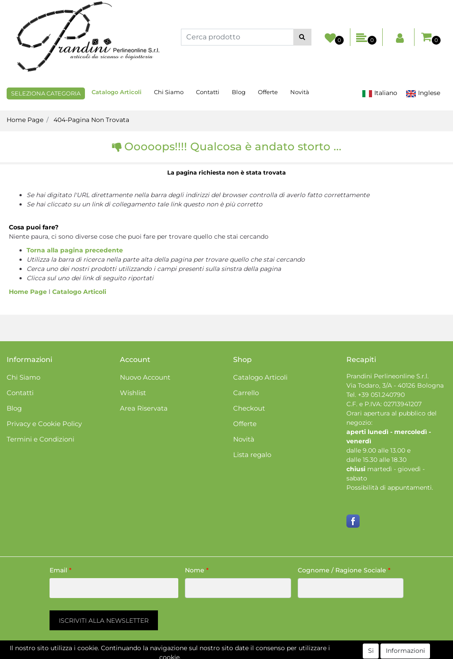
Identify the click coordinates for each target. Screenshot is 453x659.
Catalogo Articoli (117, 91)
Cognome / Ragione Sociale (344, 570)
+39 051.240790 (381, 395)
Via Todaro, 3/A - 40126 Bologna (395, 385)
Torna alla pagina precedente (75, 250)
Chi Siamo (169, 91)
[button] (302, 37)
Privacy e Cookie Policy (44, 423)
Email (61, 570)
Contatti (207, 91)
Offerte (268, 91)
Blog (239, 91)
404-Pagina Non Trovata (91, 120)
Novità (299, 91)
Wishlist (133, 393)
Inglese (423, 93)
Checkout (249, 408)
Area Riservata (144, 408)
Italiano (379, 93)
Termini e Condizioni (40, 439)
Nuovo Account (145, 377)
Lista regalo (252, 454)
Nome (197, 570)
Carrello (246, 393)
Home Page (25, 120)
